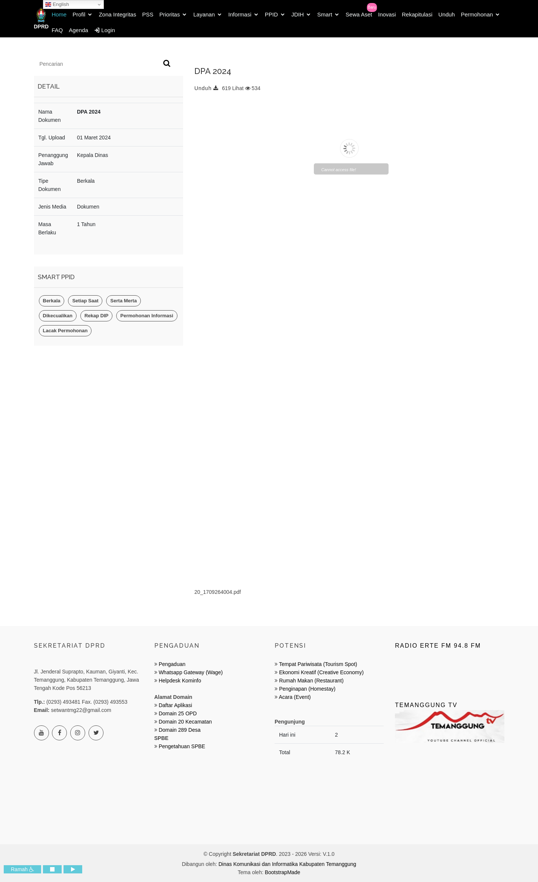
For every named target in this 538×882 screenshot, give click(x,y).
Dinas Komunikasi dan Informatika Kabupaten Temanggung (287, 864)
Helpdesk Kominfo (179, 681)
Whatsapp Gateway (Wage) (190, 672)
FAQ (57, 30)
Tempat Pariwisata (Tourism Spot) (318, 664)
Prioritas (169, 14)
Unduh (446, 14)
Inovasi (387, 14)
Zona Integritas (117, 14)
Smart (324, 14)
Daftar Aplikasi (175, 705)
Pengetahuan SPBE (182, 746)
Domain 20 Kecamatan (185, 722)
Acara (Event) (295, 697)
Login (104, 30)
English (57, 4)
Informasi (239, 14)
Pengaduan (171, 664)
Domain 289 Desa (180, 730)
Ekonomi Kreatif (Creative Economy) (321, 672)
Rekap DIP (96, 315)
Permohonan (477, 14)
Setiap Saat (85, 300)
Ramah (22, 869)
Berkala (52, 300)
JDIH (297, 14)
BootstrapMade (282, 872)
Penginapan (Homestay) (307, 689)
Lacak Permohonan (65, 330)
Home (59, 14)
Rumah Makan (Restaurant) (311, 681)
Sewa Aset (359, 14)
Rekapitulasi (417, 14)
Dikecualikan (58, 315)
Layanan (204, 14)
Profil (78, 14)
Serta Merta (123, 300)
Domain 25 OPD (178, 713)
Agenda (78, 30)
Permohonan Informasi (146, 315)
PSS (147, 14)
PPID (271, 14)
